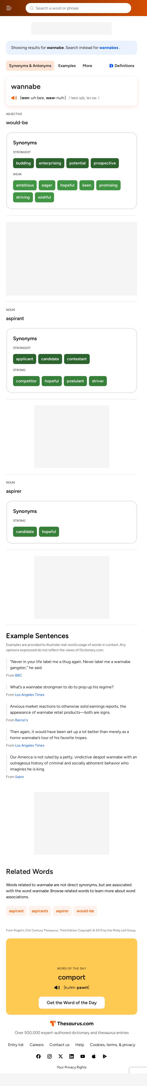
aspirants (40, 911)
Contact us (59, 1044)
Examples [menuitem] (67, 65)
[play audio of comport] (57, 988)
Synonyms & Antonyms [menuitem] (30, 65)
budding (23, 163)
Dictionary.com (138, 8)
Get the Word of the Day (72, 1002)
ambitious (25, 185)
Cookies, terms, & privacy (112, 1044)
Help (79, 1044)
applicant (24, 358)
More (87, 65)
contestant (77, 358)
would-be (85, 911)
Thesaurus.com (19, 8)
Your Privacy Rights (72, 1067)
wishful (44, 197)
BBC (18, 675)
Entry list (16, 1044)
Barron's (21, 720)
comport (71, 977)
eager (47, 185)
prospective (105, 163)
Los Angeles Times (29, 695)
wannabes (109, 47)
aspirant (16, 911)
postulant (75, 381)
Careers (36, 1044)
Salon (19, 777)
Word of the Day (71, 968)
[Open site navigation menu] (9, 8)
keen (86, 185)
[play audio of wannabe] (14, 98)
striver (98, 381)
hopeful (67, 185)
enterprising (50, 163)
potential (77, 163)
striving (23, 197)
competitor (26, 381)
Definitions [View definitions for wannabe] (124, 65)
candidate (50, 358)
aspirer (62, 911)
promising (108, 185)
